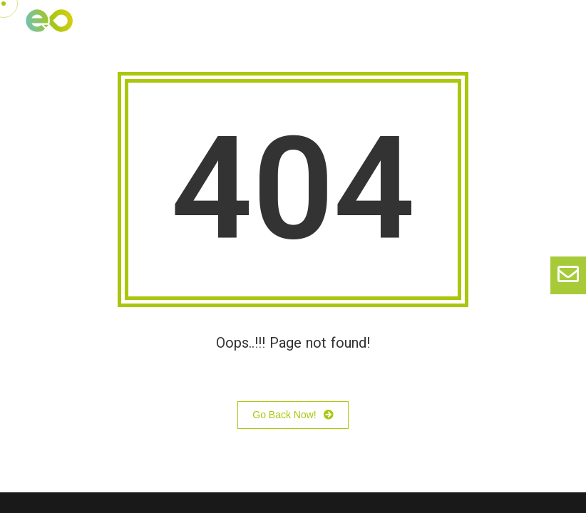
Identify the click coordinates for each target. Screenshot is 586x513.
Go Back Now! (292, 415)
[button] (558, 31)
